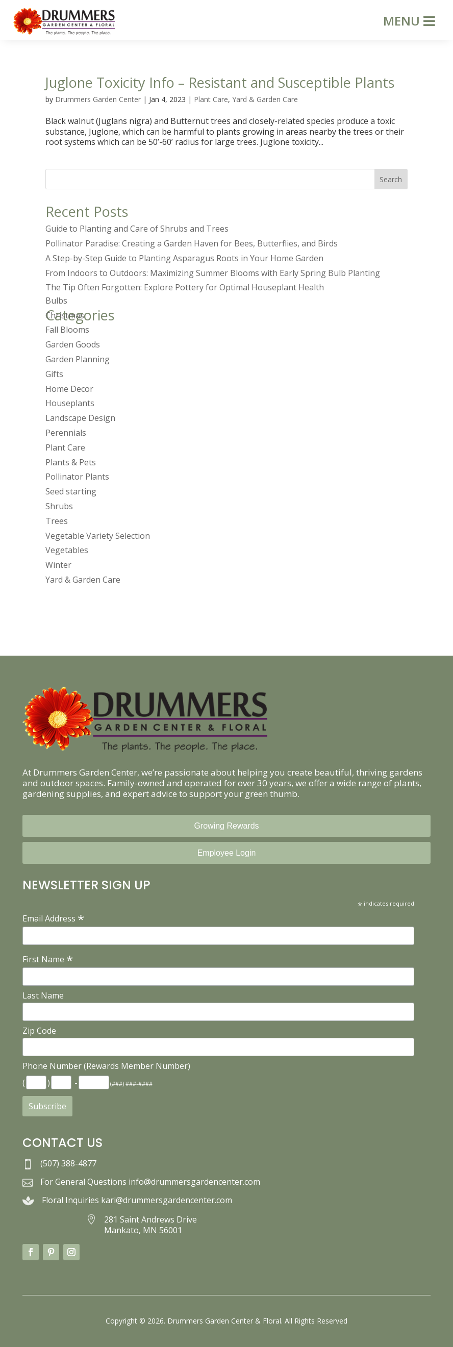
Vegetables (66, 550)
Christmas (64, 315)
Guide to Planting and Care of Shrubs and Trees (137, 228)
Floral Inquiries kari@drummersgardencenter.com (137, 1200)
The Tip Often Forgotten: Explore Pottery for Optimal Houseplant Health (184, 287)
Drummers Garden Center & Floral (224, 1321)
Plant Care (211, 99)
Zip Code (39, 1030)
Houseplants (69, 403)
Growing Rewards (226, 825)
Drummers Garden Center (98, 99)
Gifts (54, 374)
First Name (47, 959)
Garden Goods (72, 344)
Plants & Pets (70, 462)
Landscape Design (80, 417)
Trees (56, 521)
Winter (58, 564)
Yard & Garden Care (265, 99)
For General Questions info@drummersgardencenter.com (150, 1181)
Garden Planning (77, 359)
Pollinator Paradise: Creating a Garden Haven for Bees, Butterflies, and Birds (191, 243)
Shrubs (59, 506)
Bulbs (56, 300)
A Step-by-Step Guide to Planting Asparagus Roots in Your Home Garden (184, 258)
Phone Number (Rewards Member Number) (106, 1065)
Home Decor (69, 388)
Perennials (65, 432)
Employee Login (226, 853)
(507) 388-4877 (68, 1163)
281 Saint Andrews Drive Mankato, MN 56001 (150, 1225)
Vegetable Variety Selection (97, 535)
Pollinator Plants (77, 476)
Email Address (53, 918)
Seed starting (70, 491)
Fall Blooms (67, 329)
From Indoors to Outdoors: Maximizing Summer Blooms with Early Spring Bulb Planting (212, 273)
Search (391, 179)
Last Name (43, 995)
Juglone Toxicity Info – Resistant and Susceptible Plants (219, 82)
